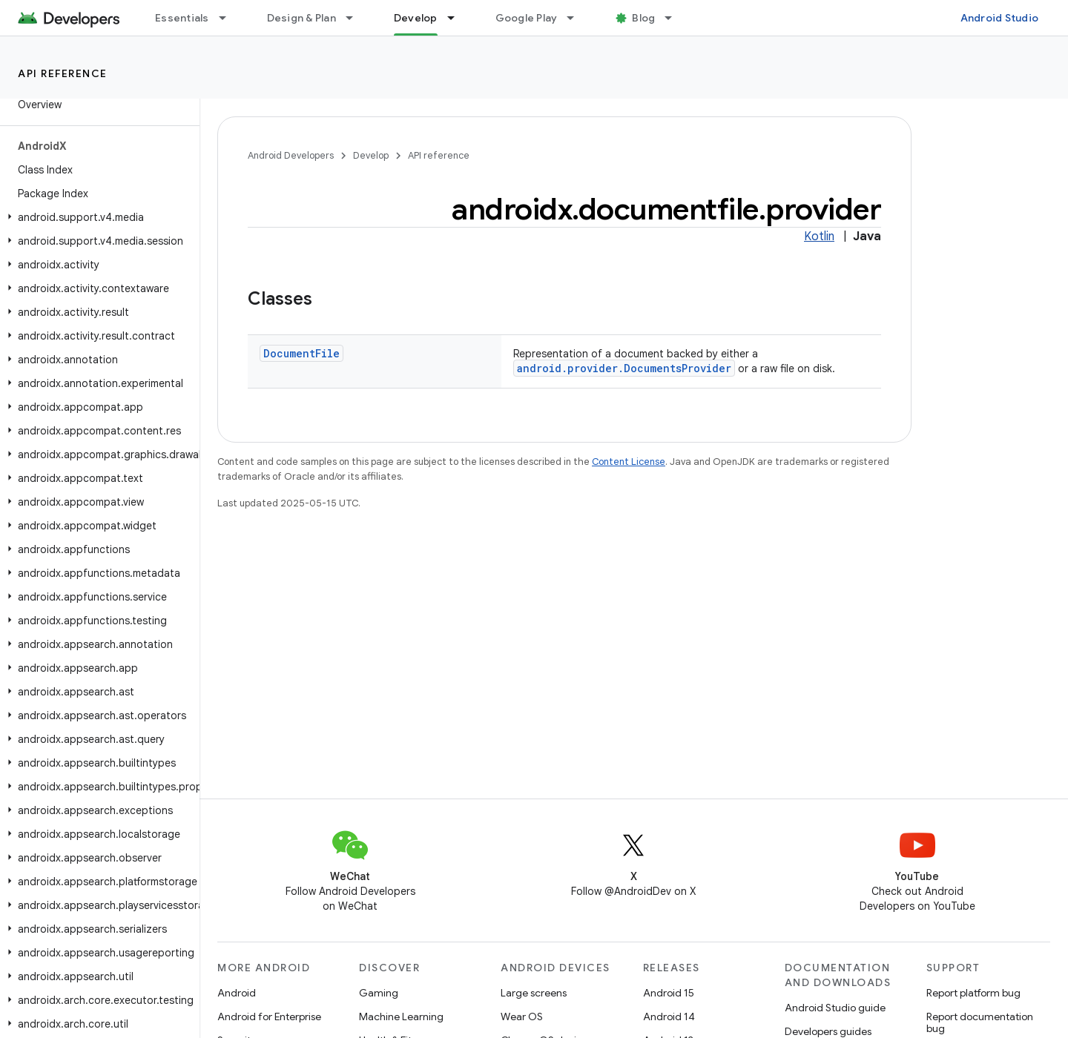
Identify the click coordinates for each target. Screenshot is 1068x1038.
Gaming (378, 992)
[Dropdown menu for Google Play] (577, 18)
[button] (97, 217)
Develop (371, 155)
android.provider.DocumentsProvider (624, 368)
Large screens (534, 992)
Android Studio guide (835, 1007)
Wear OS (522, 1016)
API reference (63, 73)
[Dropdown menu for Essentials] (229, 18)
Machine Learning (401, 1016)
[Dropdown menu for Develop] (458, 18)
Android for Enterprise (269, 1016)
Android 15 (668, 992)
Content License (628, 461)
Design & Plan (301, 17)
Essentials (182, 17)
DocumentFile (301, 353)
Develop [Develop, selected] (416, 17)
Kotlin (819, 236)
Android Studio (999, 17)
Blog (643, 17)
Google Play (526, 17)
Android (236, 992)
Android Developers (291, 155)
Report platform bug (973, 992)
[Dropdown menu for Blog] (675, 18)
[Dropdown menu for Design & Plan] (356, 18)
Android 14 (669, 1016)
